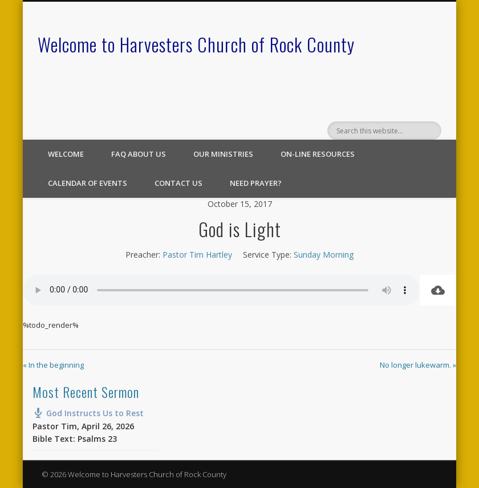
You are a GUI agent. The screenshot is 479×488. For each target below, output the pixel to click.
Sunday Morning (324, 254)
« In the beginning (53, 365)
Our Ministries (223, 154)
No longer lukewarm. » (418, 365)
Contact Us (178, 183)
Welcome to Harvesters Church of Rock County (196, 44)
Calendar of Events (87, 183)
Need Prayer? (256, 183)
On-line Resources (318, 154)
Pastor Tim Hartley (197, 254)
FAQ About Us (138, 154)
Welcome (66, 154)
